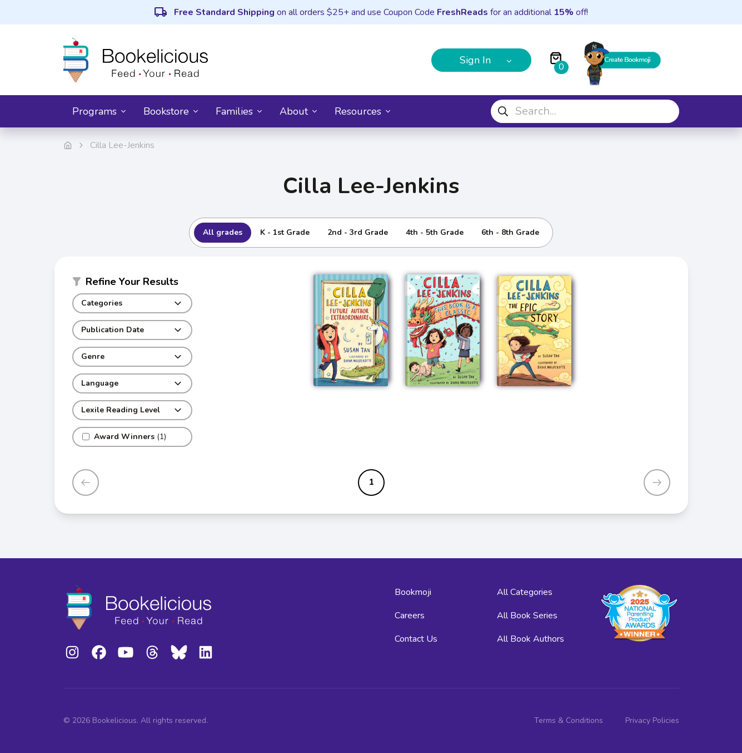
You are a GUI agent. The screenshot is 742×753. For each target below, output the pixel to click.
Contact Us (416, 639)
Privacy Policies (652, 720)
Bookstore (170, 111)
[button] (132, 283)
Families (239, 111)
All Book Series (527, 615)
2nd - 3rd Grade (357, 232)
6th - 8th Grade (510, 232)
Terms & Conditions (568, 720)
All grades (222, 232)
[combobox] (585, 111)
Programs (99, 111)
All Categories (524, 592)
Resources (362, 111)
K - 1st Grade (285, 232)
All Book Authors (530, 639)
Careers (410, 615)
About (298, 111)
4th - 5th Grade (435, 232)
